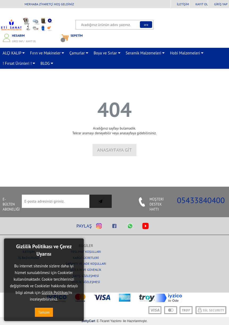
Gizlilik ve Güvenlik (86, 270)
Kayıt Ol (201, 4)
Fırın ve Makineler (47, 52)
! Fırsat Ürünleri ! (19, 63)
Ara (146, 25)
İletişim (183, 4)
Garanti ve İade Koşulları (85, 264)
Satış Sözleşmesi (86, 276)
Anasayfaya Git (114, 150)
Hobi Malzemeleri (186, 52)
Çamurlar (78, 52)
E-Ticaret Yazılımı (101, 321)
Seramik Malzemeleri (145, 52)
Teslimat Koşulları (86, 252)
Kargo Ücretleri (86, 258)
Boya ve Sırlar (107, 52)
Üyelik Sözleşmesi (86, 282)
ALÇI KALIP (14, 52)
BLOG (46, 63)
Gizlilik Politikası (55, 292)
